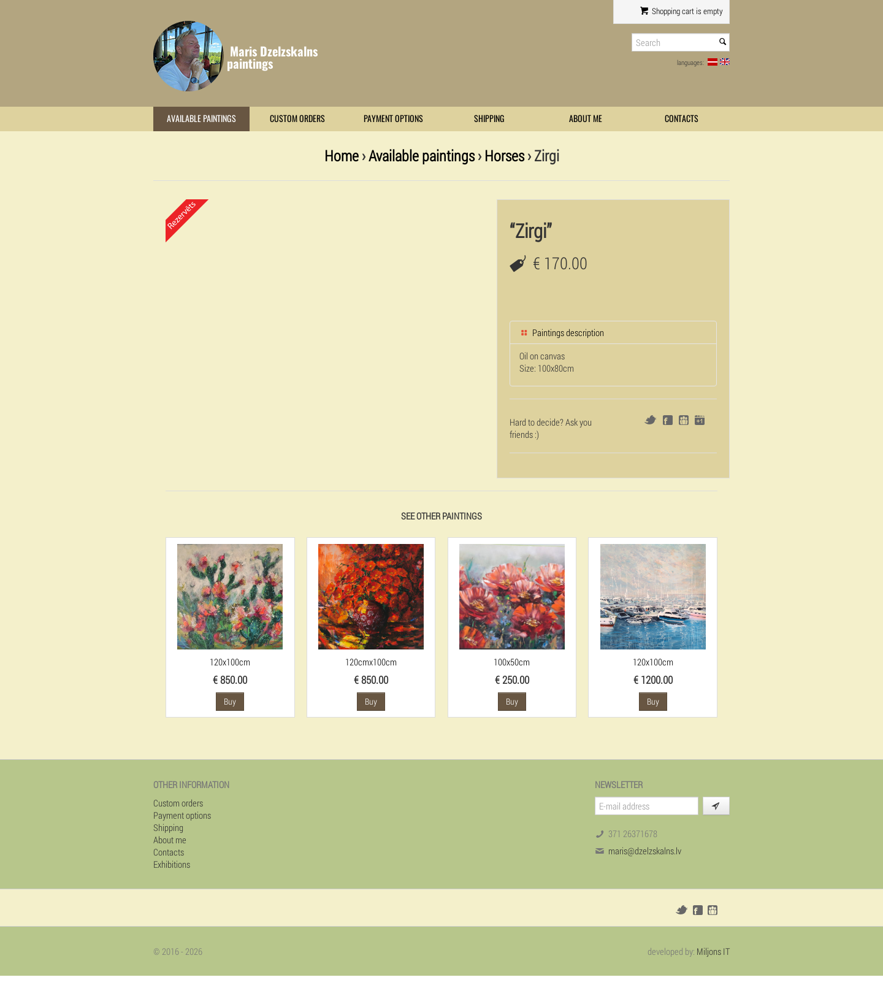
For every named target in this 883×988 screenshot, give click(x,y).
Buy (230, 701)
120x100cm (230, 662)
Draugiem (684, 420)
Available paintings (201, 118)
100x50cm (512, 662)
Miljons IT (713, 951)
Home (341, 155)
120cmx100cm (371, 662)
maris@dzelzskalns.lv (644, 850)
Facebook (668, 420)
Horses (504, 155)
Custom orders (297, 118)
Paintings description (561, 332)
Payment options (393, 118)
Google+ (700, 420)
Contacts (681, 118)
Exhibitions (171, 864)
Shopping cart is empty (681, 11)
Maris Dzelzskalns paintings (272, 57)
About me (585, 118)
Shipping (489, 118)
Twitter (650, 419)
